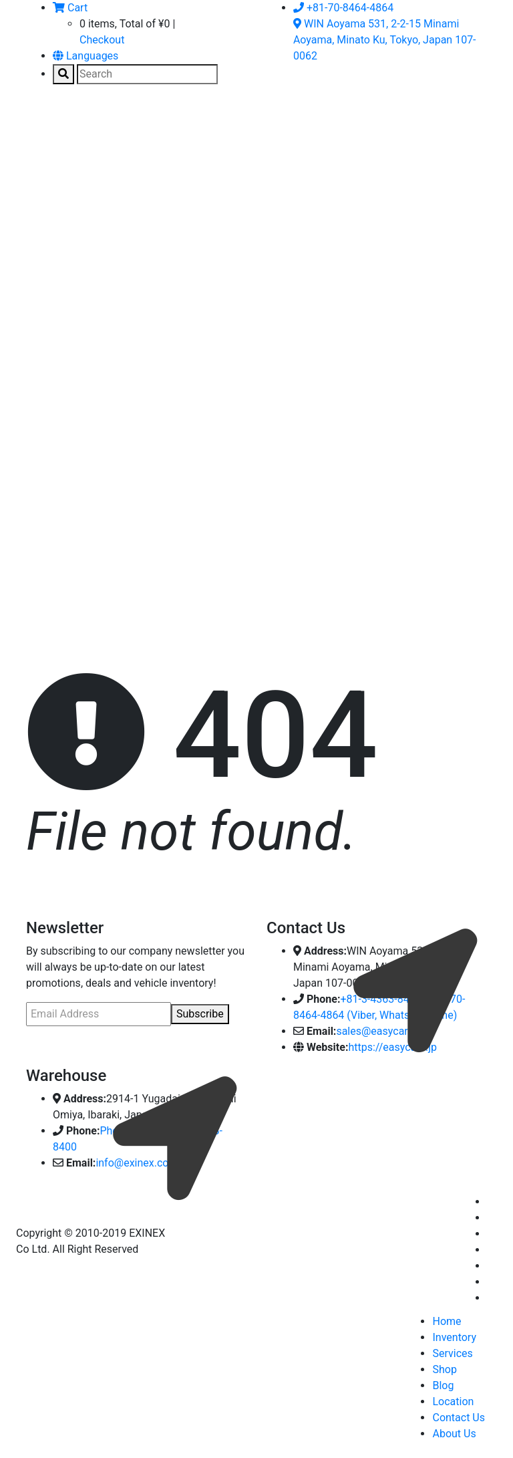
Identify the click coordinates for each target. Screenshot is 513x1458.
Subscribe (200, 1013)
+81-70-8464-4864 (343, 7)
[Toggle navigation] (45, 126)
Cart (70, 7)
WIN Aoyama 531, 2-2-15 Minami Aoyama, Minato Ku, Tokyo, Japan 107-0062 (384, 39)
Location (453, 1401)
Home (446, 1321)
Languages (85, 55)
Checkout (101, 39)
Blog (443, 1385)
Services (452, 1353)
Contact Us (458, 1417)
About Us (454, 1433)
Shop (444, 1369)
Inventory (454, 1337)
